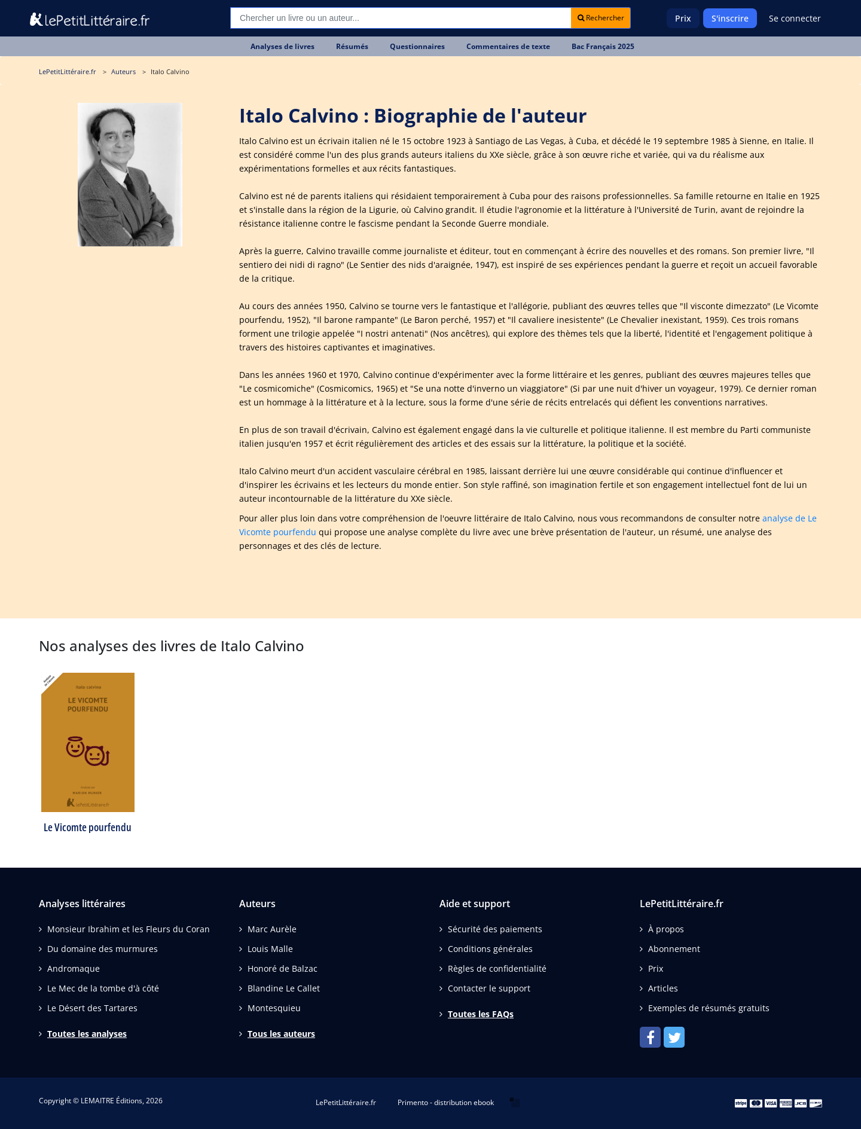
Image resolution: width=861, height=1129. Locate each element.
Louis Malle (270, 948)
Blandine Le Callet (284, 988)
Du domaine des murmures (102, 948)
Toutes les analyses (87, 1033)
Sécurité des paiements (495, 929)
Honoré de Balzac (282, 968)
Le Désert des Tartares (92, 1008)
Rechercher (601, 18)
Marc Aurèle (272, 929)
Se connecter (795, 18)
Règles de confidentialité (497, 968)
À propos (666, 929)
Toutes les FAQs (481, 1014)
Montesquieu (274, 1008)
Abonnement (674, 948)
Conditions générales (490, 948)
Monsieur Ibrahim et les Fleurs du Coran (128, 929)
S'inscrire (730, 18)
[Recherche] (401, 18)
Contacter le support (489, 988)
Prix (683, 18)
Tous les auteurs (281, 1033)
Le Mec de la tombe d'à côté (103, 988)
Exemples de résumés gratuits (709, 1008)
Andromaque (73, 968)
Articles (663, 988)
